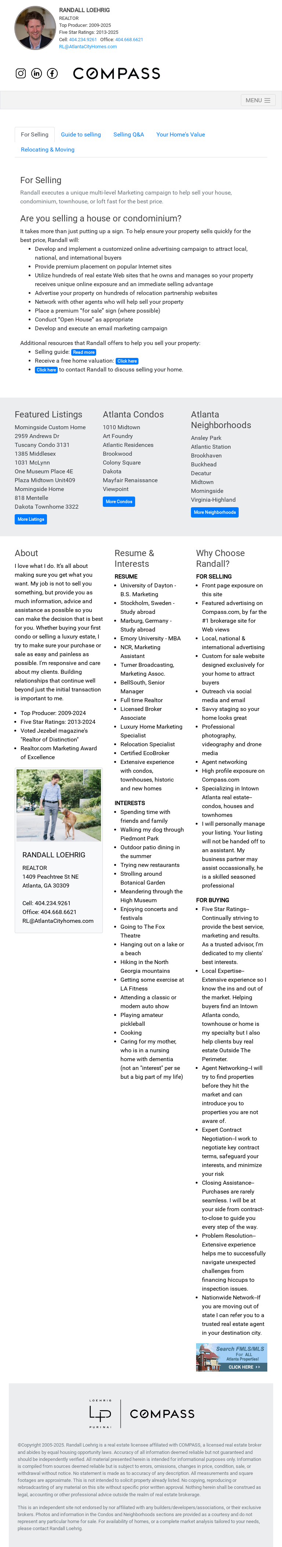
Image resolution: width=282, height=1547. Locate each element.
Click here (127, 361)
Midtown (202, 482)
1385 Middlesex (35, 453)
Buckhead (204, 464)
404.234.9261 (83, 39)
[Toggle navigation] (258, 100)
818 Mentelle (31, 497)
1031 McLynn (32, 462)
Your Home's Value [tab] (180, 134)
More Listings (31, 519)
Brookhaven (206, 455)
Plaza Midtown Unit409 (45, 480)
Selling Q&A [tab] (128, 134)
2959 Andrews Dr (37, 436)
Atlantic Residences (128, 444)
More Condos (119, 501)
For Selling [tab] (34, 134)
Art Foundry (118, 436)
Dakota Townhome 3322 (47, 506)
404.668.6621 (129, 39)
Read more (83, 352)
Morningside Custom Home (50, 427)
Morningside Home (39, 489)
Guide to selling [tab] (81, 134)
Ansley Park (206, 437)
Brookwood (117, 453)
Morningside (207, 490)
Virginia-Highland (213, 499)
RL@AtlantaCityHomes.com (88, 46)
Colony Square (122, 462)
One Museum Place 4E (44, 471)
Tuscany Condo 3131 (42, 444)
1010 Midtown (121, 427)
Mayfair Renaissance (130, 480)
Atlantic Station (211, 446)
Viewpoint (116, 489)
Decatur (201, 473)
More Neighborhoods (215, 512)
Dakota (112, 471)
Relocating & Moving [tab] (48, 149)
